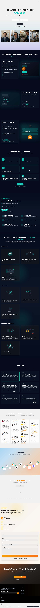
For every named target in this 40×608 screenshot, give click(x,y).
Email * (3, 538)
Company (3, 542)
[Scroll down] (20, 45)
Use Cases (22, 590)
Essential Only (20, 606)
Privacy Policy (3, 600)
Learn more (27, 604)
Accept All (33, 606)
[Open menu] (38, 1)
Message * (4, 547)
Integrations (22, 593)
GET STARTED (20, 23)
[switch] (20, 485)
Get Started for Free (20, 576)
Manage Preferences (7, 606)
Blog (1, 597)
